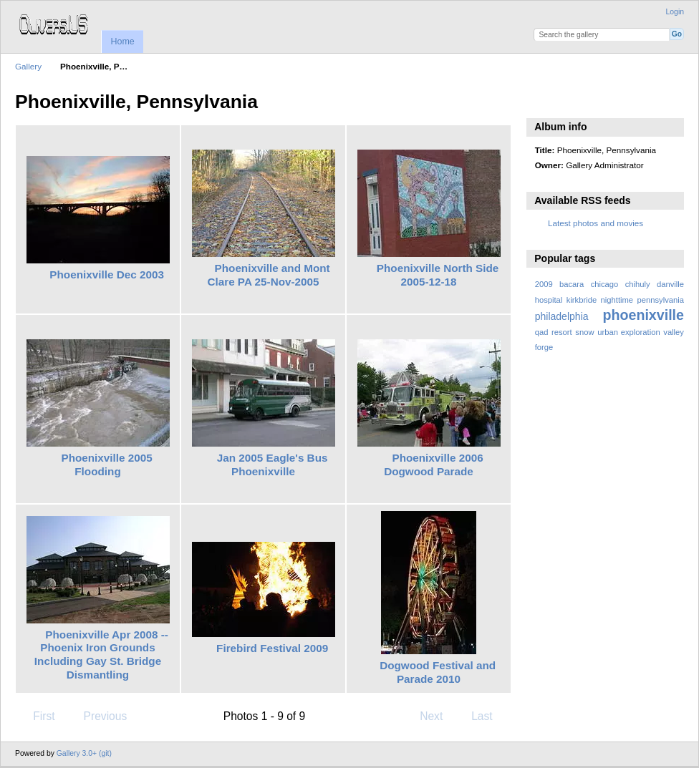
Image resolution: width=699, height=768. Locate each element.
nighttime (617, 300)
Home (122, 42)
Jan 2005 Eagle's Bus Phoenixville (272, 464)
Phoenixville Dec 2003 (106, 274)
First (36, 715)
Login (675, 12)
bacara (571, 284)
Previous (98, 715)
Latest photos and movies (595, 223)
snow (584, 332)
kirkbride (582, 300)
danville (670, 284)
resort (561, 332)
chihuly (637, 284)
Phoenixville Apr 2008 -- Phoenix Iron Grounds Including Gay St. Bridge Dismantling (101, 654)
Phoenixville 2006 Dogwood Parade (433, 464)
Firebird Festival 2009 (272, 648)
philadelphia (562, 316)
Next (438, 715)
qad (542, 332)
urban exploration (628, 332)
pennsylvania (661, 300)
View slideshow (542, 100)
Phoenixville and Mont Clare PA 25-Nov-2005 (268, 275)
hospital (549, 300)
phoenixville (643, 315)
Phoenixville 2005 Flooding (106, 464)
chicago (605, 284)
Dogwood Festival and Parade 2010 (438, 672)
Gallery (28, 66)
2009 (544, 284)
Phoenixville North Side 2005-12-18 (438, 275)
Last (488, 715)
